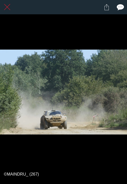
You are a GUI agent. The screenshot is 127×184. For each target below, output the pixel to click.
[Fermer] (7, 7)
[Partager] (106, 7)
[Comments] (120, 7)
